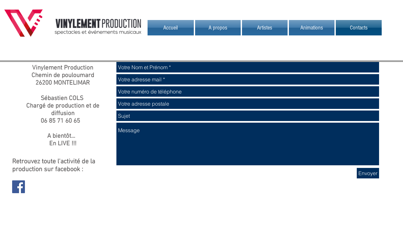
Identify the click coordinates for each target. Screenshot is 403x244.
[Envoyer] (368, 173)
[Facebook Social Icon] (18, 186)
